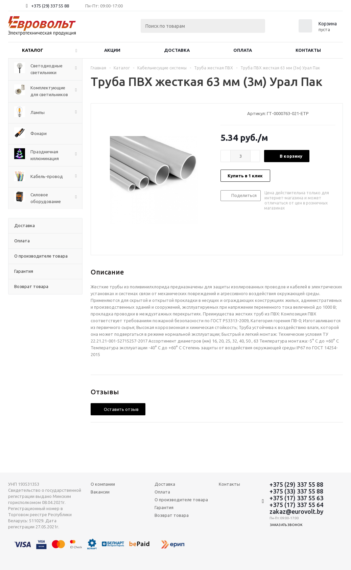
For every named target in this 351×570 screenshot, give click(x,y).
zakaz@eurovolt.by (296, 511)
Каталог (32, 50)
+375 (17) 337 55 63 (296, 498)
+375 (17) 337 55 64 (296, 504)
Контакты (308, 50)
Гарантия (164, 507)
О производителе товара (181, 499)
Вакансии (100, 491)
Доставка (177, 50)
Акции (112, 50)
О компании (103, 484)
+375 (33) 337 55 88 (296, 491)
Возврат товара (172, 515)
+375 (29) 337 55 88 (50, 5)
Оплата (242, 50)
